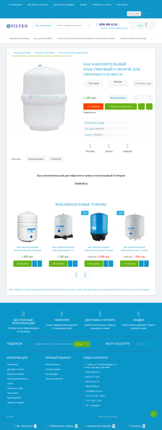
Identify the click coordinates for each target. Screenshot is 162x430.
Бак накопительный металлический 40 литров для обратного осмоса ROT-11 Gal (99, 249)
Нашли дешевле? (118, 97)
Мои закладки (52, 374)
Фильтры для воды (19, 38)
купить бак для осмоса (87, 289)
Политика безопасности (17, 379)
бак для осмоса (69, 289)
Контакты (122, 4)
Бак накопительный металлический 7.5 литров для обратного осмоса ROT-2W (63, 249)
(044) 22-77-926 (91, 377)
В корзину (22, 263)
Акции (83, 4)
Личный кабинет (53, 364)
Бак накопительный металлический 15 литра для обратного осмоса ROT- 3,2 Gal (134, 249)
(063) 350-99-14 (91, 386)
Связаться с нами (15, 388)
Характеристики (35, 159)
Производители (14, 398)
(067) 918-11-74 (91, 382)
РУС (130, 14)
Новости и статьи (102, 4)
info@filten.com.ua (93, 391)
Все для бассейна (43, 38)
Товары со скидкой (15, 402)
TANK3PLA (18, 289)
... (151, 38)
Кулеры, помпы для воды (133, 38)
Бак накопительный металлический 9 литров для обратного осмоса (27, 249)
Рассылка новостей (54, 379)
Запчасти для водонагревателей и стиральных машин (86, 38)
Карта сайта (12, 393)
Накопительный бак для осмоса (46, 289)
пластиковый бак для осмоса (112, 289)
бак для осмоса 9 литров (138, 289)
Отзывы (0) (56, 159)
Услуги (10, 383)
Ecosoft (27, 289)
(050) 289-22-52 (91, 372)
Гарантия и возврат (63, 4)
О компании (15, 4)
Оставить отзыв (143, 83)
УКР (137, 14)
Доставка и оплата (38, 4)
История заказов (53, 369)
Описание (16, 159)
